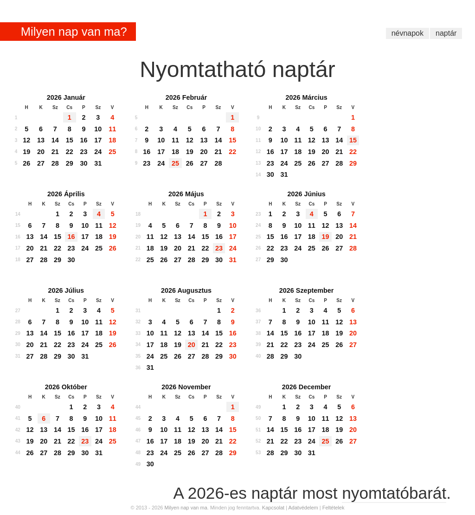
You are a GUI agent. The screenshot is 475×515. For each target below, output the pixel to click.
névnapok (408, 33)
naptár (446, 33)
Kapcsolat (273, 507)
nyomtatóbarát (394, 493)
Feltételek (333, 507)
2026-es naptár (243, 493)
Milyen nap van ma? (74, 31)
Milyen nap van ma (185, 507)
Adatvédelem (303, 507)
